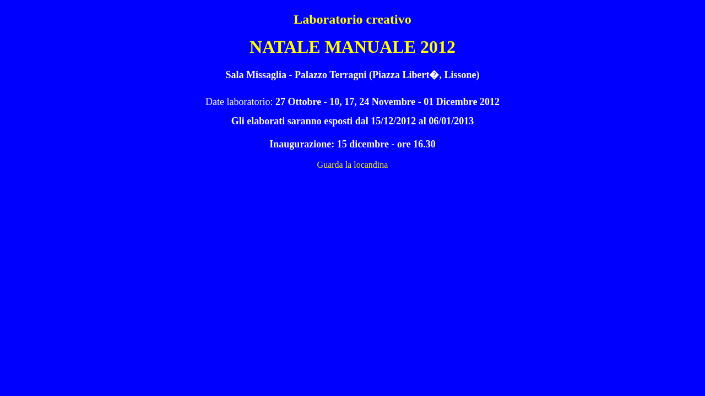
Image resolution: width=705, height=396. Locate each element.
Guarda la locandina (352, 164)
